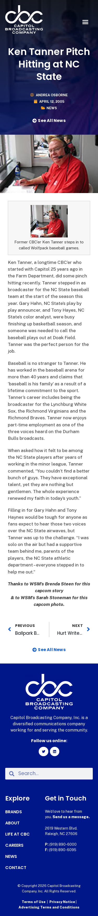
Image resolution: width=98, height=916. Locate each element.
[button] (85, 22)
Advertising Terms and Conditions (49, 907)
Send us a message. (71, 817)
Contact (15, 867)
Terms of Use (33, 902)
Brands (13, 812)
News (52, 108)
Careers (14, 845)
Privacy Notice (62, 902)
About (12, 823)
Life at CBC (17, 834)
